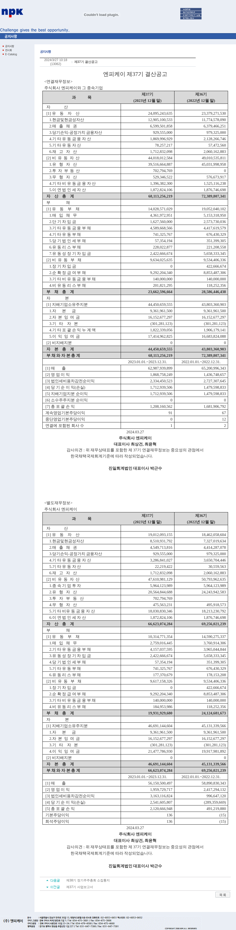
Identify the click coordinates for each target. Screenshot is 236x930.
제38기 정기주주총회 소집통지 (88, 880)
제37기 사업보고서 (79, 887)
